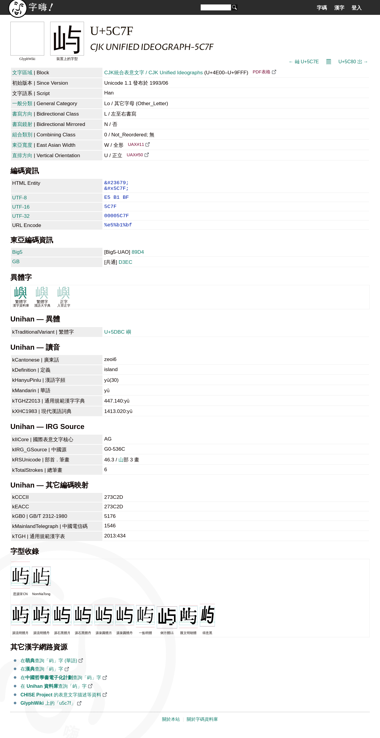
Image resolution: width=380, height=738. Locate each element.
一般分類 (22, 103)
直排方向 (22, 155)
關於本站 (171, 727)
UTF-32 (21, 221)
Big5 (17, 260)
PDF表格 (261, 72)
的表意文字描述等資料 (60, 702)
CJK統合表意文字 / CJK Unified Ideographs (153, 72)
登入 (357, 8)
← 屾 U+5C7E (304, 61)
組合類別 (22, 135)
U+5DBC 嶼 (117, 340)
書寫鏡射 (22, 124)
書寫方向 (22, 114)
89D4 (138, 260)
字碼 (322, 8)
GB (16, 269)
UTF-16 (21, 211)
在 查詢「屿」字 (53, 693)
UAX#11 (136, 144)
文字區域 (22, 72)
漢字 (339, 8)
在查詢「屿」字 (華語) (48, 668)
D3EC (125, 270)
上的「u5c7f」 (48, 710)
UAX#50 (135, 154)
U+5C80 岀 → (353, 61)
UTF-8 (19, 201)
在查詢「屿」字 (41, 676)
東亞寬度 (22, 145)
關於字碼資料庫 (202, 727)
